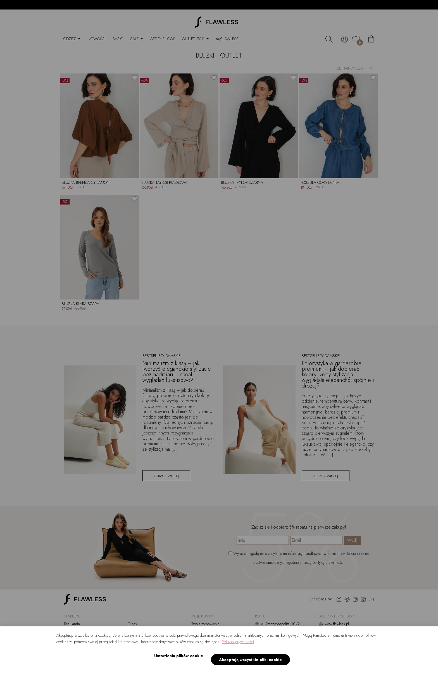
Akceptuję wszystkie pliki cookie (248, 662)
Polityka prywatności (238, 648)
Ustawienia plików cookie (176, 662)
